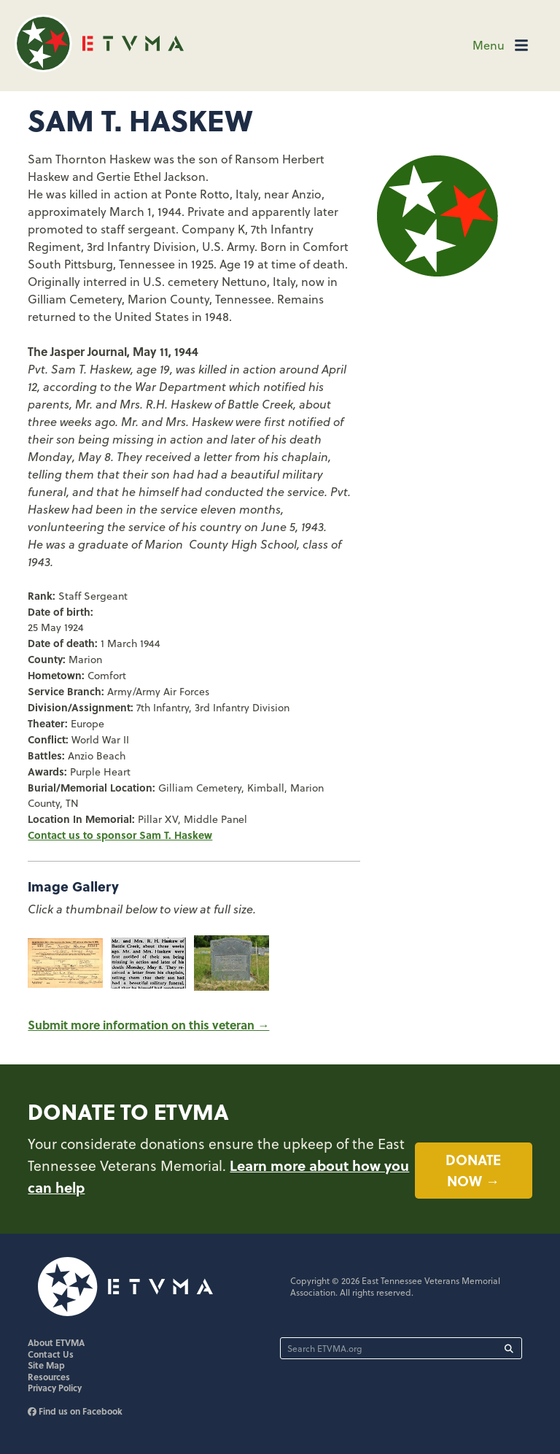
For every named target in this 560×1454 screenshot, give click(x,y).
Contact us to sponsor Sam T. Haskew (120, 834)
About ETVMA (56, 1342)
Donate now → (473, 1170)
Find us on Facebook (75, 1411)
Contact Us (51, 1354)
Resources (49, 1376)
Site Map (46, 1365)
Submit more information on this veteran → (148, 1024)
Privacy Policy (55, 1387)
